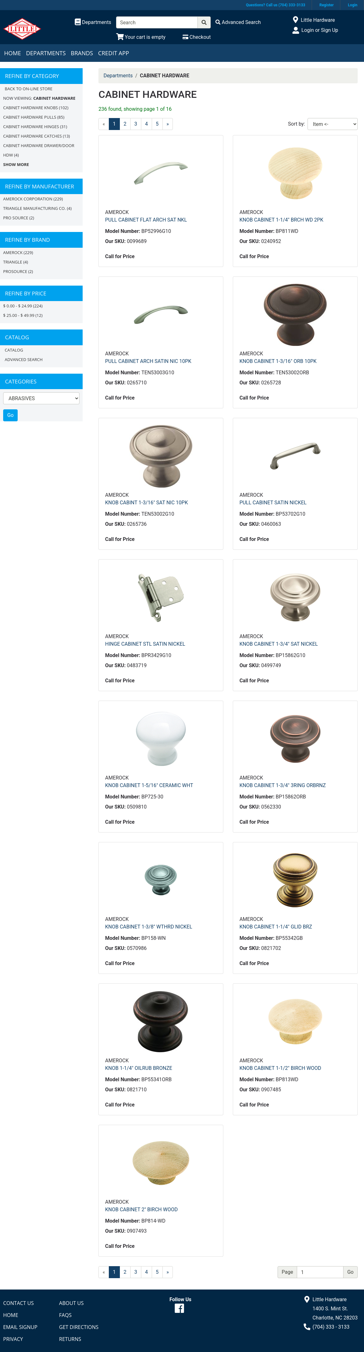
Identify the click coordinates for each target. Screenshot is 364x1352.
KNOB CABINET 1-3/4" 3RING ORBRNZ (282, 785)
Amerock (12, 252)
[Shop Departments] (93, 22)
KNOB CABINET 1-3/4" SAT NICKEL (278, 644)
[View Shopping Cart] (141, 37)
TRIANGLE (12, 262)
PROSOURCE (15, 271)
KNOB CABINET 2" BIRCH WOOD (141, 1210)
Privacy (13, 1339)
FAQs (65, 1315)
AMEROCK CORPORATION (27, 199)
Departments (46, 53)
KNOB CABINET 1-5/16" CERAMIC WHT (149, 785)
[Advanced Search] (238, 22)
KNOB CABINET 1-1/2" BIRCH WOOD (280, 1068)
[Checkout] (197, 37)
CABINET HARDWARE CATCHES (32, 136)
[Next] (167, 124)
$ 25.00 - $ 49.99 (18, 315)
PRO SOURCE (15, 218)
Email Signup (20, 1327)
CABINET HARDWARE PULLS (29, 117)
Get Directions (78, 1327)
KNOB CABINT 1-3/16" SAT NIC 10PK (146, 503)
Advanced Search (24, 359)
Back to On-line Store (28, 89)
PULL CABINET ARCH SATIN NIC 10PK (148, 361)
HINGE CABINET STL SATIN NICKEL (145, 644)
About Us (71, 1303)
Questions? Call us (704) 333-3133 (275, 5)
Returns (70, 1339)
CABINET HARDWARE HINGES (31, 126)
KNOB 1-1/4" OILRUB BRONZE (138, 1068)
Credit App (113, 53)
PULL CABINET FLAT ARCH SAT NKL (146, 220)
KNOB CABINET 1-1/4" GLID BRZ (275, 927)
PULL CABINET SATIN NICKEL (273, 503)
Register (327, 5)
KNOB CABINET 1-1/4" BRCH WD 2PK (281, 220)
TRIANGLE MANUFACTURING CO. (34, 208)
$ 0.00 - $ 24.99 (17, 306)
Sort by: (296, 124)
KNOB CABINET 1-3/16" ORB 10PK (277, 361)
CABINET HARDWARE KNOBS (30, 107)
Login (352, 5)
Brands (82, 53)
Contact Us (18, 1303)
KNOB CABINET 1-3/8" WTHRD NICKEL (148, 927)
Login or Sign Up (320, 30)
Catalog (14, 350)
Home (12, 53)
